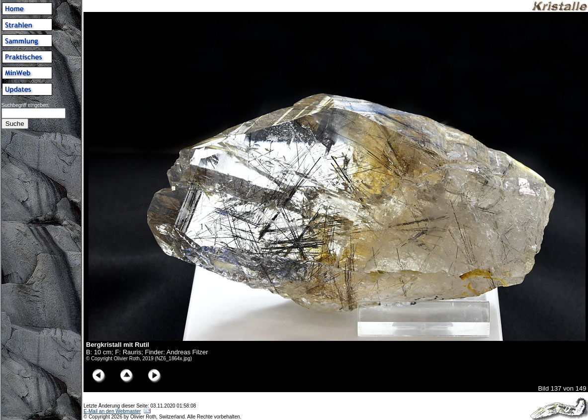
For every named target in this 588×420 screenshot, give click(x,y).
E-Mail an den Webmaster (112, 411)
